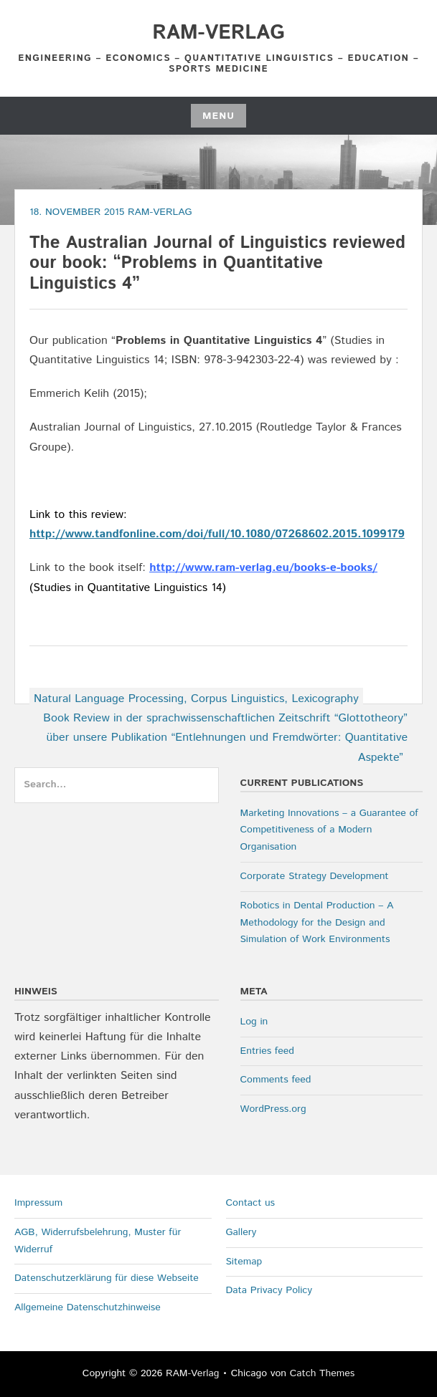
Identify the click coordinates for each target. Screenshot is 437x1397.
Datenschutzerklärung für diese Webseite (106, 1278)
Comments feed (275, 1079)
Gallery (241, 1232)
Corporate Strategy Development (314, 876)
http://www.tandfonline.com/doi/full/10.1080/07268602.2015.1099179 (217, 534)
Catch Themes (322, 1373)
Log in (254, 1021)
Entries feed (267, 1051)
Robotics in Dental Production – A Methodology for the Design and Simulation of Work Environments (317, 922)
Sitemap (244, 1261)
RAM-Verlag (218, 33)
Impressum (38, 1203)
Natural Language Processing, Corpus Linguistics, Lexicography (196, 699)
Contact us (251, 1203)
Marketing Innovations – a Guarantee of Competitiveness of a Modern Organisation (329, 830)
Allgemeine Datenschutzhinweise (87, 1307)
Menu (218, 116)
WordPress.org (273, 1109)
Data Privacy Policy (269, 1290)
